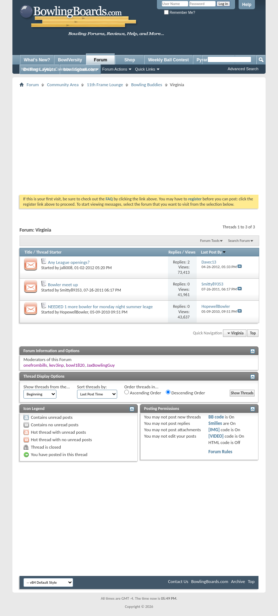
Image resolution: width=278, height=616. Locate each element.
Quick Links (145, 69)
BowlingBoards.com (209, 581)
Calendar (63, 69)
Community (84, 69)
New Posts (30, 69)
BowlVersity (70, 59)
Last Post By (213, 252)
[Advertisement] (146, 138)
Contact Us (178, 581)
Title (28, 252)
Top (253, 333)
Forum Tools (209, 240)
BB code (216, 417)
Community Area (62, 84)
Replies (175, 252)
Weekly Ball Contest (168, 59)
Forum (100, 59)
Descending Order (185, 392)
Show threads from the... (46, 386)
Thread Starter (49, 252)
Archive (238, 581)
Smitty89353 (71, 290)
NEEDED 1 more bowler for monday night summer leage (100, 306)
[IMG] (214, 429)
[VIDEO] (216, 436)
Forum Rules (220, 451)
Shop (129, 59)
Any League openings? (68, 262)
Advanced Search (243, 69)
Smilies (215, 423)
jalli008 (66, 267)
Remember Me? (179, 13)
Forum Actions (114, 69)
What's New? (37, 59)
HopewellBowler (74, 312)
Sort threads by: (92, 386)
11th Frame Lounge (105, 84)
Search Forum (239, 240)
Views (190, 252)
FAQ (47, 69)
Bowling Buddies (146, 84)
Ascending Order (142, 392)
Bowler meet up (63, 284)
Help (246, 4)
